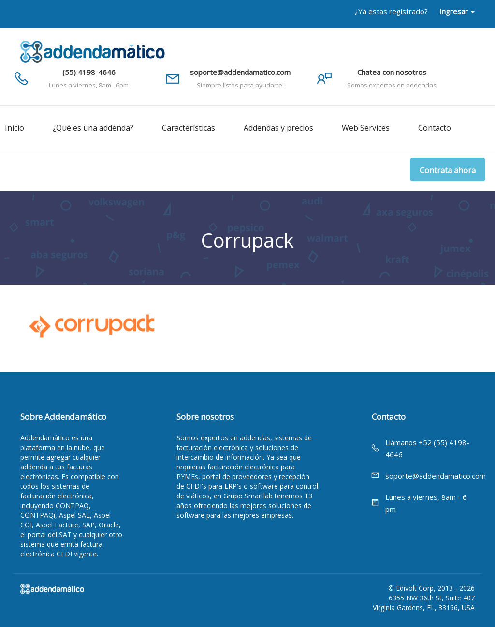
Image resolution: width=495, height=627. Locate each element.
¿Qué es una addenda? (93, 127)
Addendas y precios (278, 127)
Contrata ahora (448, 170)
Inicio (14, 127)
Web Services (366, 127)
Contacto (434, 127)
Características (188, 127)
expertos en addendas (235, 437)
